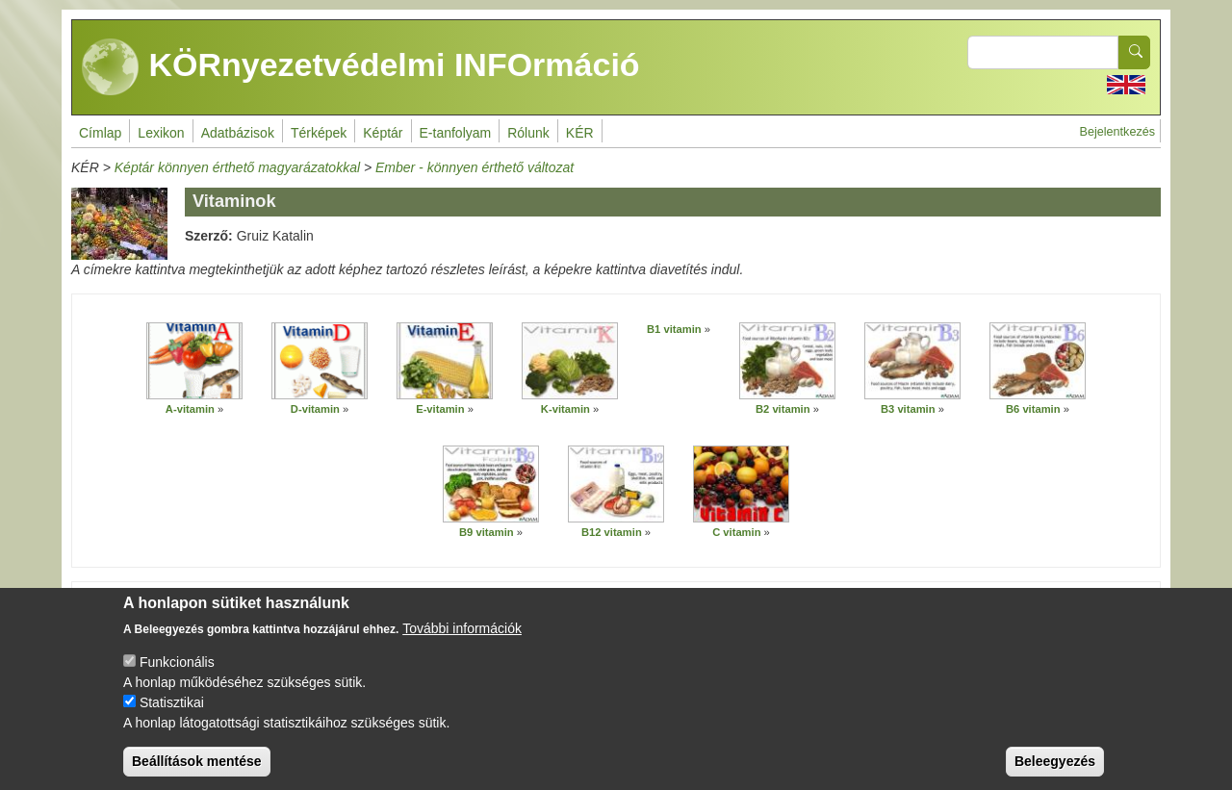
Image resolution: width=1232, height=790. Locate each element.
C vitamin (736, 532)
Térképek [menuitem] (318, 132)
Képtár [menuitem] (382, 132)
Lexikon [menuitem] (161, 132)
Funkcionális (177, 673)
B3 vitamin (908, 409)
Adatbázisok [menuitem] (237, 132)
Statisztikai (172, 714)
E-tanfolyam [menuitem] (456, 132)
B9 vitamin (486, 532)
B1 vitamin (674, 329)
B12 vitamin (611, 532)
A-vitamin (190, 409)
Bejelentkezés (1117, 132)
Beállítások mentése (197, 772)
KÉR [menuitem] (580, 132)
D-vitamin (315, 409)
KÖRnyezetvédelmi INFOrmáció (361, 67)
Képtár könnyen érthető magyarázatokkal (237, 167)
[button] (194, 361)
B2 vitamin (783, 409)
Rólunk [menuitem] (528, 132)
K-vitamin (565, 409)
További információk (462, 640)
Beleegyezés (1054, 772)
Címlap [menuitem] (100, 132)
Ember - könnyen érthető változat (474, 167)
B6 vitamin (1033, 409)
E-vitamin (440, 409)
